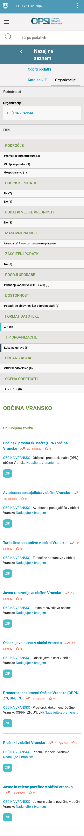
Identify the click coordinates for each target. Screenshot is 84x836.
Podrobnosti (12, 92)
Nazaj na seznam (43, 54)
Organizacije (65, 80)
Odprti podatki (39, 69)
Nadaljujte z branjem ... (43, 463)
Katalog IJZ (37, 80)
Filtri (6, 130)
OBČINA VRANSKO (20, 113)
